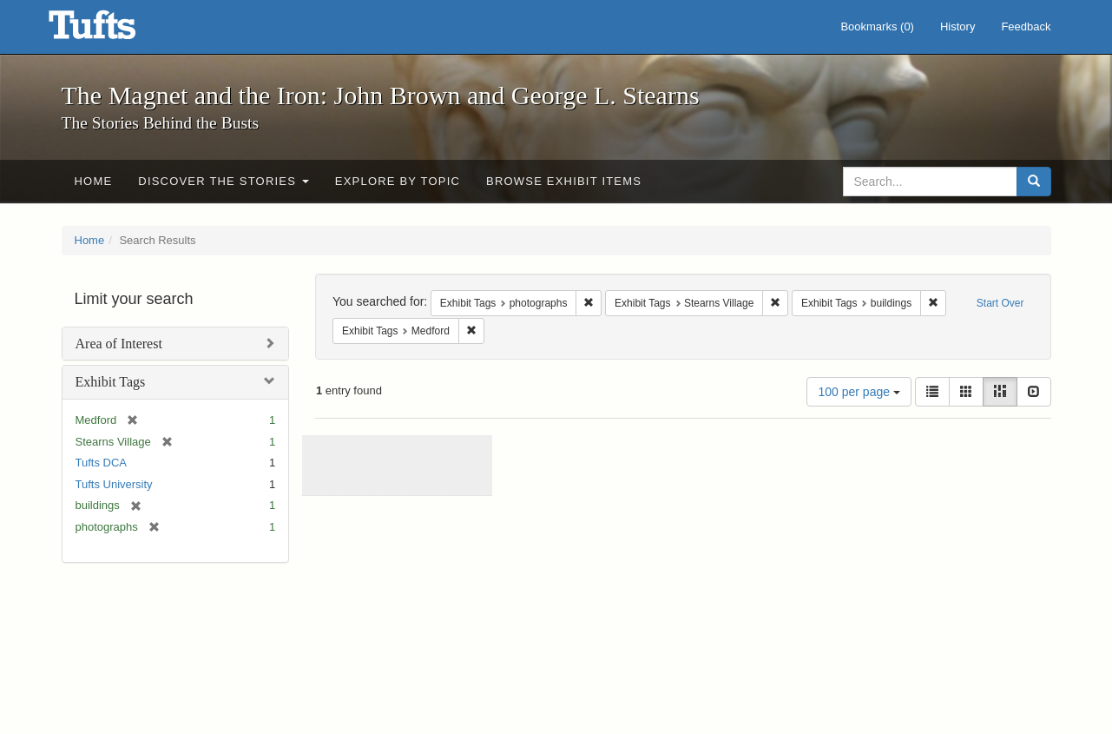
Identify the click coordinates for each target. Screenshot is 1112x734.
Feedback (1025, 26)
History (957, 26)
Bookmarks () (877, 26)
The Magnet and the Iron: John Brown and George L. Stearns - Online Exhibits (114, 30)
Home (94, 181)
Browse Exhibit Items (564, 181)
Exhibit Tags (111, 381)
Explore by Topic (397, 181)
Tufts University (114, 484)
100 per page (858, 392)
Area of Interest (119, 343)
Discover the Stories (223, 181)
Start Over (1000, 303)
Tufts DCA (101, 462)
